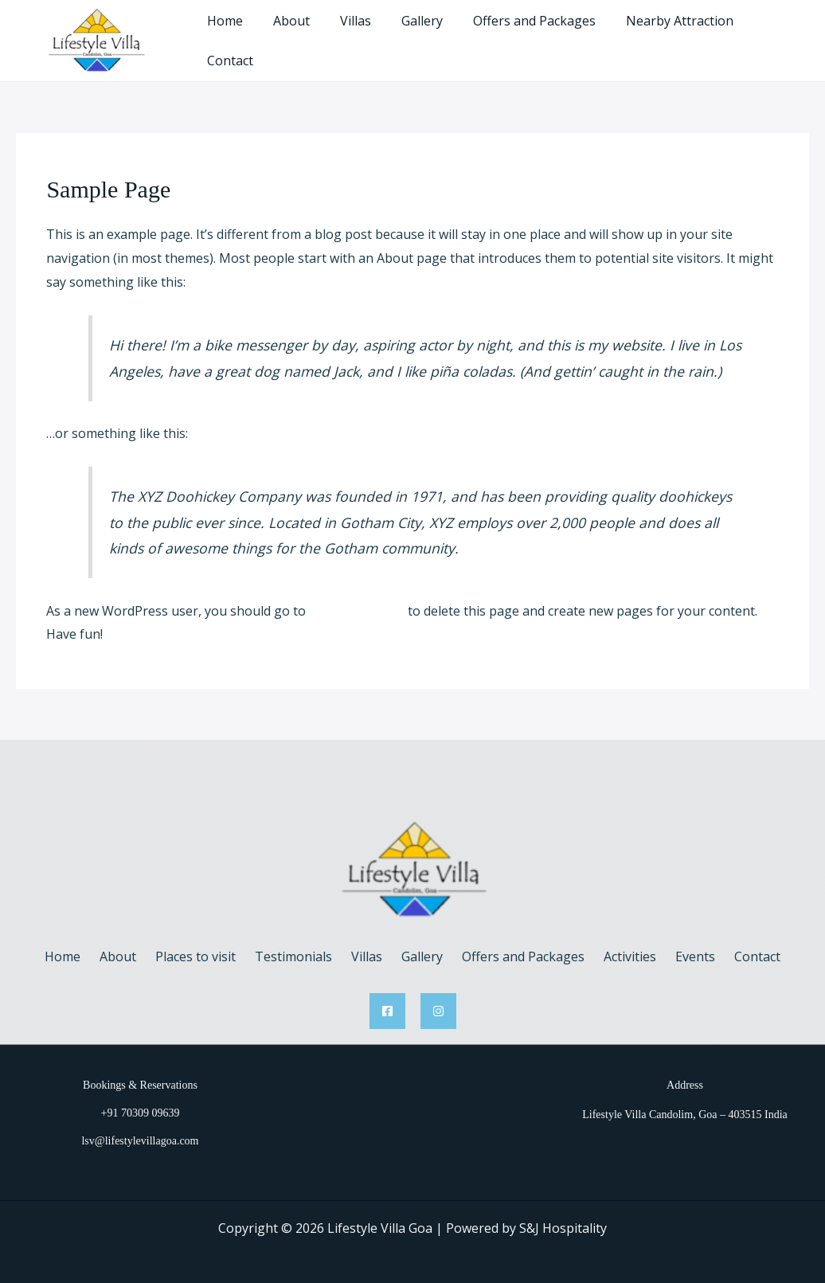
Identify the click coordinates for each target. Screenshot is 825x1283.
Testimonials (303, 943)
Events (673, 943)
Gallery (422, 34)
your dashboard (357, 597)
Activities (614, 943)
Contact (772, 34)
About (301, 34)
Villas (360, 34)
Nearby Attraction (670, 34)
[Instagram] (438, 997)
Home (239, 34)
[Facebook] (387, 997)
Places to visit (211, 943)
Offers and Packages (529, 34)
